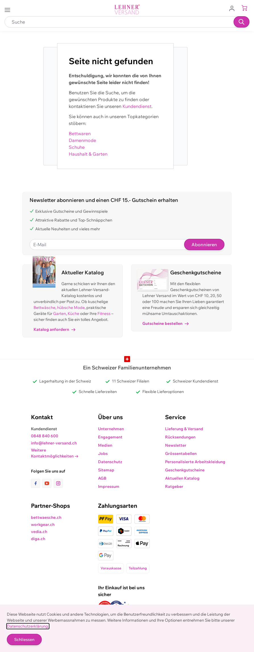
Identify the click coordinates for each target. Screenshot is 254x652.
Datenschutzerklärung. (28, 626)
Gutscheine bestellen (165, 323)
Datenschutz (110, 461)
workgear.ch (43, 524)
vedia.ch (39, 531)
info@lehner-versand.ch (54, 443)
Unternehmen (111, 428)
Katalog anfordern (54, 329)
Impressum (108, 486)
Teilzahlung (138, 568)
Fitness (104, 313)
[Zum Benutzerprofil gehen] (233, 8)
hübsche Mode (71, 307)
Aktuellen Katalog (182, 478)
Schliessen (24, 639)
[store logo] (127, 9)
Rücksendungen (180, 437)
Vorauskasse (111, 568)
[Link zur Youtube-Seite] (48, 483)
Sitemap (106, 470)
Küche (73, 313)
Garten (59, 313)
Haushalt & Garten (88, 154)
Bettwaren (80, 133)
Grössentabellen (181, 453)
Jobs (103, 453)
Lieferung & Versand (184, 428)
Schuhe (77, 147)
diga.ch (38, 538)
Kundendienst (136, 106)
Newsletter (175, 445)
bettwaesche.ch (46, 517)
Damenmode (82, 140)
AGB (102, 478)
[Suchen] (241, 22)
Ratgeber (174, 486)
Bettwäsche (44, 307)
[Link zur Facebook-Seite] (36, 483)
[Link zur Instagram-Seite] (58, 483)
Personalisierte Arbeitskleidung (195, 461)
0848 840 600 (44, 435)
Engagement (110, 437)
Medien (105, 445)
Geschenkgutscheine (185, 470)
